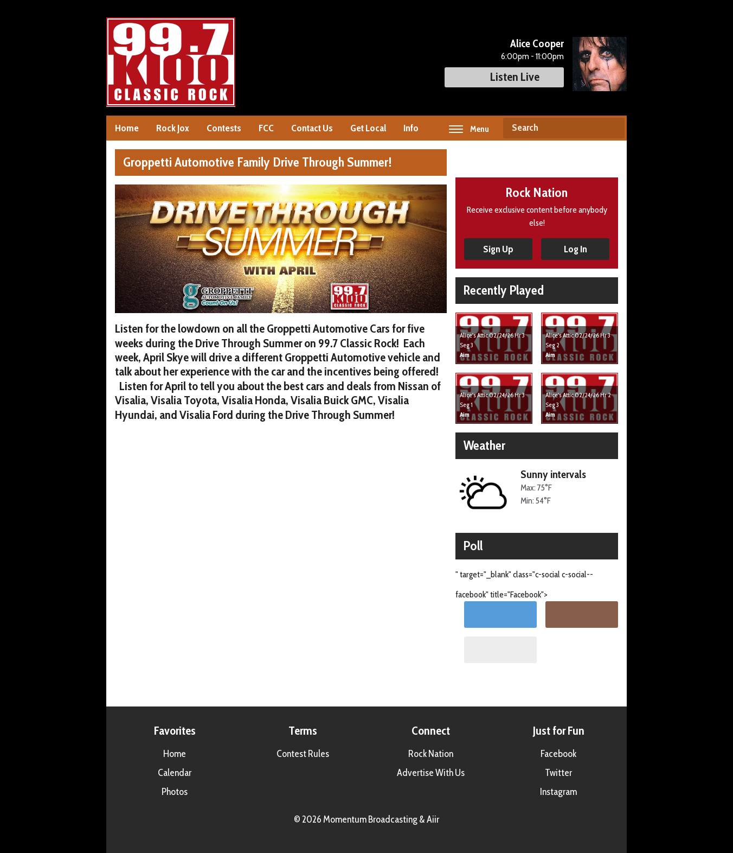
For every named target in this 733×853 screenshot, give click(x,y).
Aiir (433, 819)
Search (612, 128)
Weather (484, 445)
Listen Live (504, 76)
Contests (224, 128)
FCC (266, 128)
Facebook (558, 754)
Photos (175, 792)
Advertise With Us (431, 773)
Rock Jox (172, 128)
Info (411, 128)
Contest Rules (303, 754)
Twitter (558, 773)
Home (127, 128)
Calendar (174, 773)
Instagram (558, 792)
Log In (575, 249)
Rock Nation (430, 754)
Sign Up (498, 249)
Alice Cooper (537, 43)
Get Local (368, 128)
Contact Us (312, 128)
